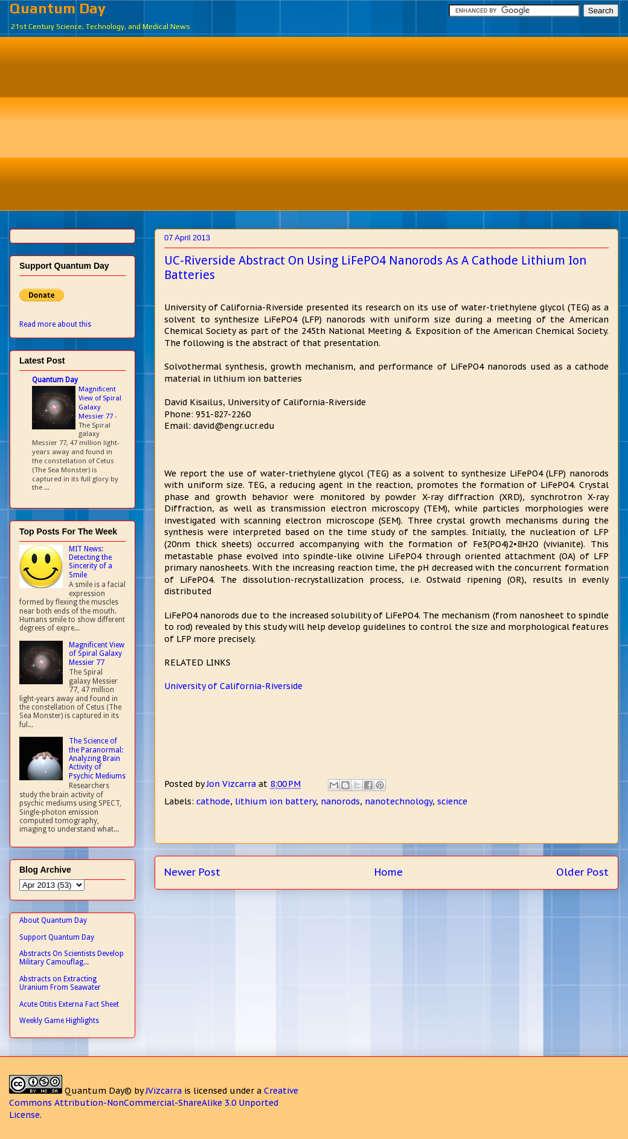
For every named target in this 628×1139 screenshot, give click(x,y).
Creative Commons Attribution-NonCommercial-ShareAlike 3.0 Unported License (153, 1102)
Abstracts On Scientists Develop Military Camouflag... (71, 957)
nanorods (340, 801)
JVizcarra (164, 1090)
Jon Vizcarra (232, 783)
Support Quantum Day (56, 937)
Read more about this (55, 324)
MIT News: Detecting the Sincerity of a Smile (90, 562)
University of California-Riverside (233, 686)
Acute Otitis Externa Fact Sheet (69, 1004)
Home (388, 872)
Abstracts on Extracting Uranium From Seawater (60, 983)
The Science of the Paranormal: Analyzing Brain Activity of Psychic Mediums (97, 758)
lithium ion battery (275, 801)
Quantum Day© (98, 1090)
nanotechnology (398, 801)
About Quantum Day (53, 920)
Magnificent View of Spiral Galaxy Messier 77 (99, 402)
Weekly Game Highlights (59, 1020)
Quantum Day (58, 8)
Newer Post (192, 872)
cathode (213, 801)
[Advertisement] (323, 122)
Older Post (582, 872)
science (452, 801)
